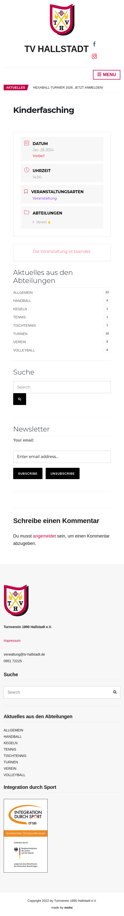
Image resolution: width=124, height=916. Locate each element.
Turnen (20, 334)
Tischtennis (24, 325)
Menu (106, 75)
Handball (22, 301)
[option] (76, 87)
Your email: (23, 440)
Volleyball (24, 350)
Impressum (12, 641)
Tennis (19, 317)
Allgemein (23, 293)
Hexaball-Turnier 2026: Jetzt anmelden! (68, 87)
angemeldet (44, 536)
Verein (41, 222)
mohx (68, 907)
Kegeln (20, 309)
